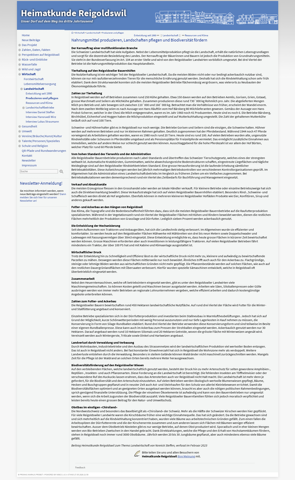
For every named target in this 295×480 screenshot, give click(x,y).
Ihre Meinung (186, 456)
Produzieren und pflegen (42, 98)
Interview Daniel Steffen (40, 112)
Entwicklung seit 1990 (39, 93)
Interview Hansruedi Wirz (41, 117)
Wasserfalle (29, 64)
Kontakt (27, 155)
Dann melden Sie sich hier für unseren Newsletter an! (43, 197)
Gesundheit (29, 126)
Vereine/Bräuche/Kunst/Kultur (42, 136)
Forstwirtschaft (34, 79)
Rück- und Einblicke (34, 59)
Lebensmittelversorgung (40, 84)
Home (26, 35)
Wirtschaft (29, 74)
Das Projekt (29, 45)
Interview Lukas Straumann (42, 121)
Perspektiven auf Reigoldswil (40, 54)
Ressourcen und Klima (39, 103)
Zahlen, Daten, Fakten (36, 50)
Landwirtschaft (34, 89)
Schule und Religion (35, 146)
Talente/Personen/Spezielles (41, 141)
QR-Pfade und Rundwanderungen (44, 151)
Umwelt (27, 131)
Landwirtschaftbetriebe (40, 107)
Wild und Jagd (31, 69)
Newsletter (29, 160)
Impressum (29, 165)
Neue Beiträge (31, 40)
